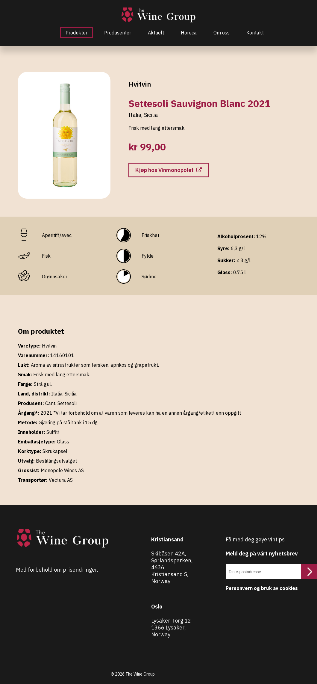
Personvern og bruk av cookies (262, 588)
